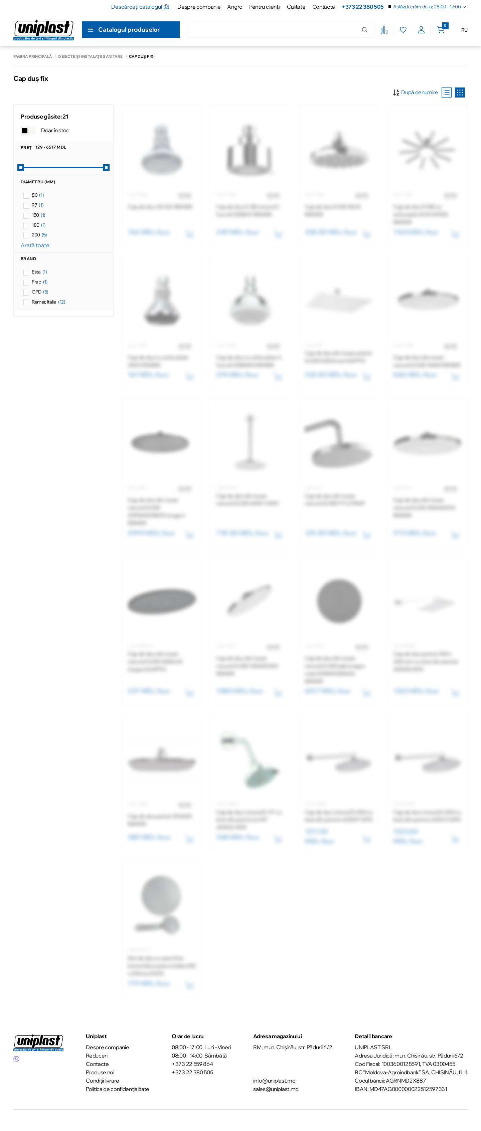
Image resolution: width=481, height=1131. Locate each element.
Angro (234, 6)
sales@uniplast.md (276, 1089)
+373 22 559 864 (192, 1064)
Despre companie (198, 6)
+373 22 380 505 (362, 6)
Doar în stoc (55, 130)
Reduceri (96, 1055)
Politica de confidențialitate (117, 1089)
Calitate (296, 6)
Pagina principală (32, 56)
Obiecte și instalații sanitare (90, 56)
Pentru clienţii (264, 6)
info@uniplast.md (274, 1080)
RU (464, 30)
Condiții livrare (102, 1080)
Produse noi (100, 1072)
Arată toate (35, 245)
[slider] (20, 167)
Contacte (323, 6)
